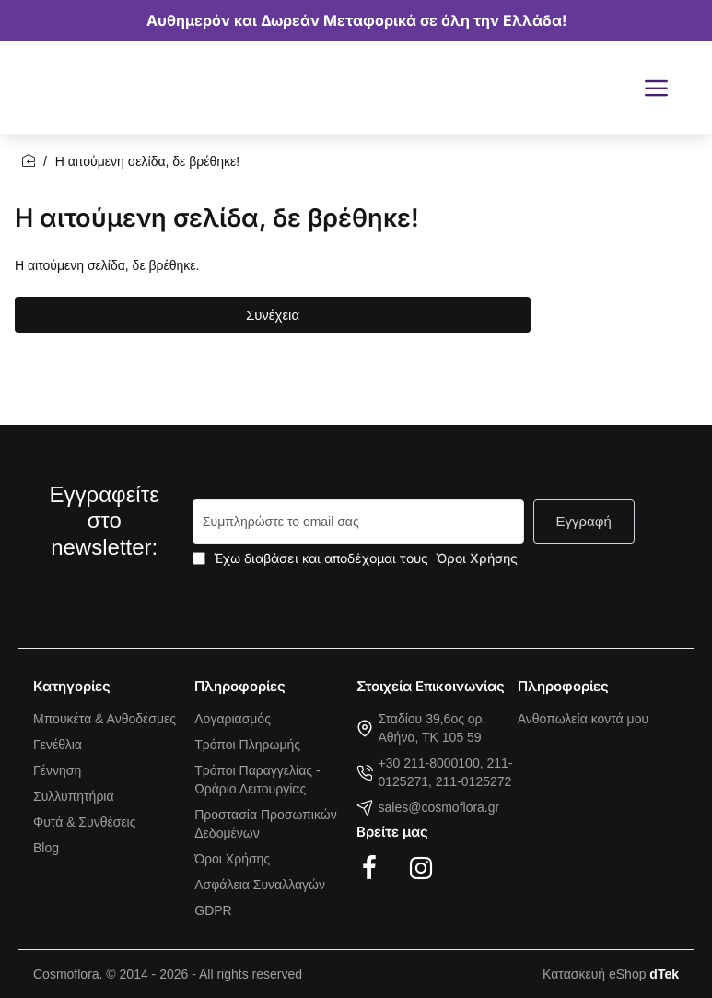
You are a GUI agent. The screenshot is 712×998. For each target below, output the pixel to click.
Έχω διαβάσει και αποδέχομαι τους (357, 558)
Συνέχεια (272, 315)
